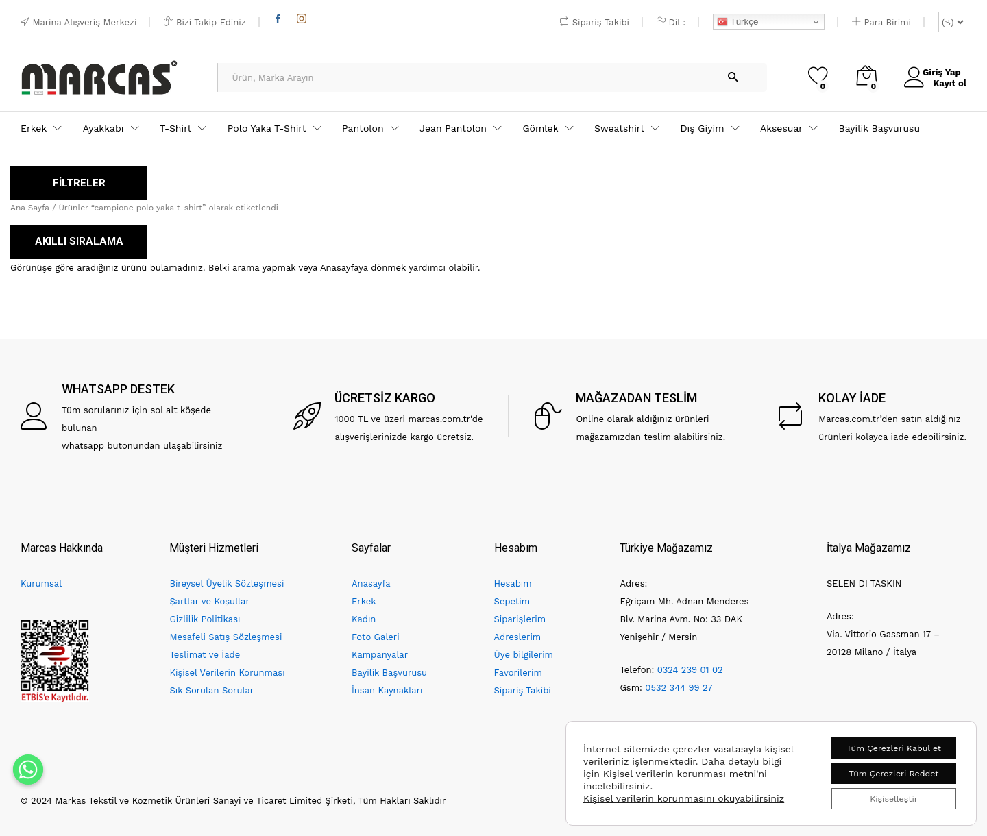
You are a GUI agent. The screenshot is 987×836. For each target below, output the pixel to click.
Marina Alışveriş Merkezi (78, 22)
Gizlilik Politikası (204, 619)
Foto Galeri (376, 637)
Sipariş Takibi (594, 22)
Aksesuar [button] (781, 128)
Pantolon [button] (363, 128)
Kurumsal (41, 583)
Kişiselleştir (882, 796)
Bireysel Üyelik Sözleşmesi (226, 583)
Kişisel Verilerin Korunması (226, 672)
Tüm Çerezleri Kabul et (882, 739)
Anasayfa (371, 583)
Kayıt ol (945, 82)
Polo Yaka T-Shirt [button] (267, 128)
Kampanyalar (380, 655)
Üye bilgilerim (523, 655)
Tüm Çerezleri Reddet (882, 768)
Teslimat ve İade (204, 655)
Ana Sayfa (29, 207)
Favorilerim (518, 672)
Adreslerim (517, 637)
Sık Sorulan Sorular (211, 690)
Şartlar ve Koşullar (209, 601)
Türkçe (737, 21)
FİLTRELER (79, 183)
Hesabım (513, 583)
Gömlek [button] (540, 128)
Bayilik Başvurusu (880, 128)
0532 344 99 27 (678, 688)
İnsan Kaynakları (387, 690)
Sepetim (512, 601)
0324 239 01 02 (690, 670)
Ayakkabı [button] (103, 128)
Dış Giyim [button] (702, 128)
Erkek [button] (34, 128)
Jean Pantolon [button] (453, 128)
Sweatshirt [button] (619, 128)
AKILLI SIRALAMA (79, 241)
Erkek (364, 601)
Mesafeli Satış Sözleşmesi (225, 637)
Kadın (364, 619)
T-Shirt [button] (175, 128)
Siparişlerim (520, 619)
